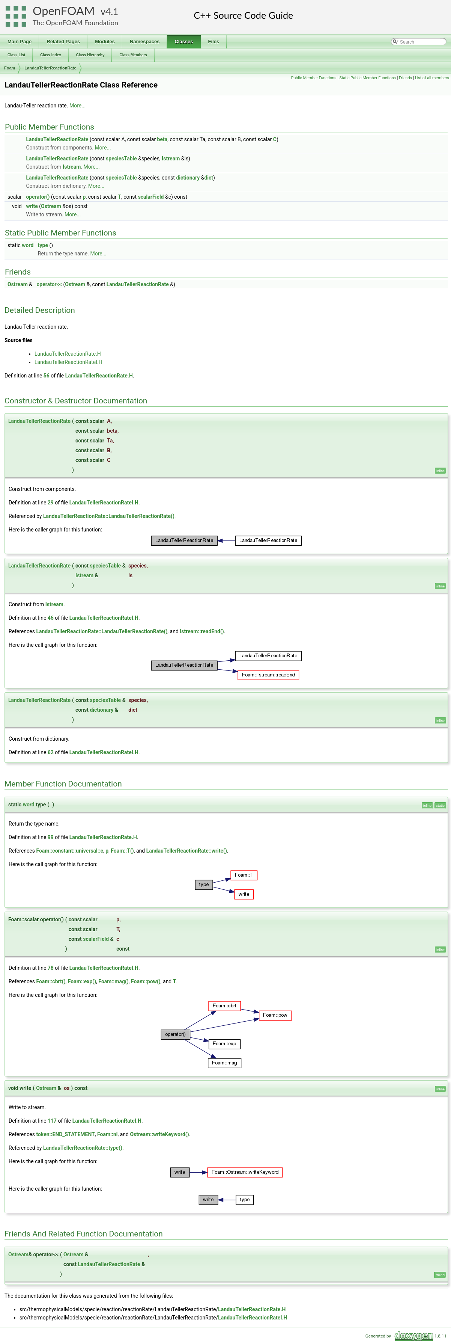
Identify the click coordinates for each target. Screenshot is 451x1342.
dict (208, 178)
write (32, 206)
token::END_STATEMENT (65, 1134)
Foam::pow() (146, 981)
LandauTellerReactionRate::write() (186, 851)
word (27, 245)
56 (47, 376)
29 (51, 503)
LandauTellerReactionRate (50, 68)
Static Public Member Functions (367, 77)
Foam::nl (107, 1134)
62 (51, 752)
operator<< (49, 284)
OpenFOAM (64, 11)
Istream (171, 158)
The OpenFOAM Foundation (75, 22)
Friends (405, 77)
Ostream (51, 206)
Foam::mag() (113, 981)
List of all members (432, 77)
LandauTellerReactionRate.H (68, 354)
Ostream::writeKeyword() (159, 1134)
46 (51, 618)
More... (77, 106)
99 (51, 837)
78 (51, 968)
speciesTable (121, 158)
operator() (38, 197)
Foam (9, 68)
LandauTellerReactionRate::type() (82, 1148)
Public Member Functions (314, 77)
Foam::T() (122, 851)
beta (162, 139)
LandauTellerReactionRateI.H (68, 362)
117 (52, 1121)
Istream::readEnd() (202, 631)
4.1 (111, 11)
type (43, 245)
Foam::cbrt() (50, 981)
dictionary (188, 178)
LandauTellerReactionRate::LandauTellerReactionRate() (108, 516)
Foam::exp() (82, 981)
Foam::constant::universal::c (69, 851)
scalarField (151, 197)
